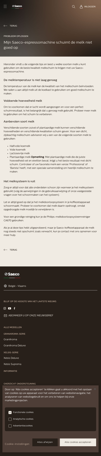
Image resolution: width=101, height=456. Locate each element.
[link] (17, 7)
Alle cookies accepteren (78, 442)
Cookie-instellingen (17, 444)
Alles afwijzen (45, 442)
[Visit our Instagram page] (5, 308)
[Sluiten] (95, 389)
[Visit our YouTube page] (9, 308)
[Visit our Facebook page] (14, 308)
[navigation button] (5, 6)
